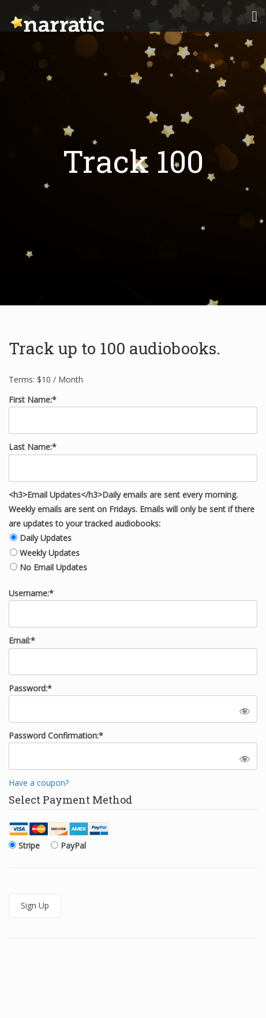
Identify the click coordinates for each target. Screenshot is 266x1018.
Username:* (31, 593)
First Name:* (33, 399)
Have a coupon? (39, 782)
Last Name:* (33, 446)
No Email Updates (53, 567)
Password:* (30, 688)
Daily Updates (46, 537)
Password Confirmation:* (56, 735)
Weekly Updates (50, 552)
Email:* (22, 640)
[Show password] (242, 708)
